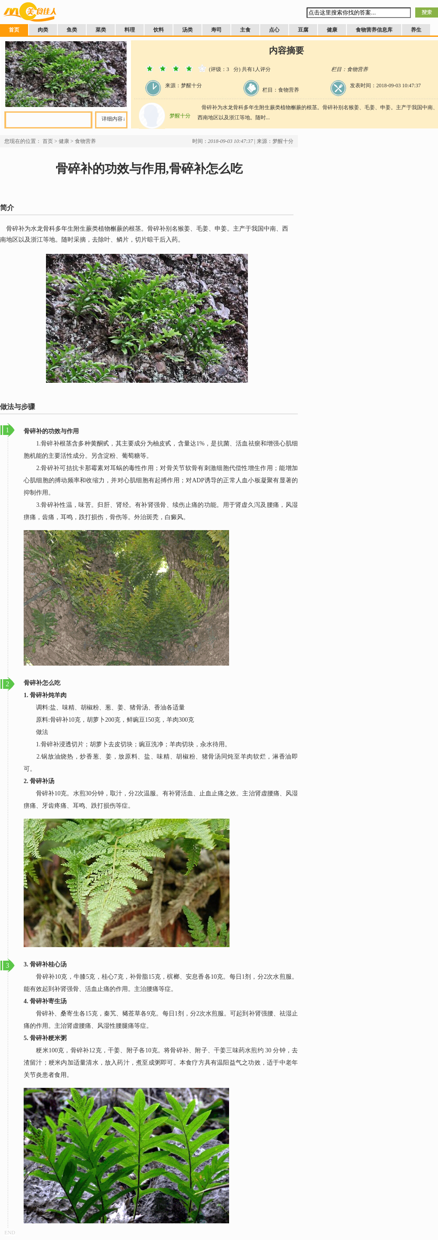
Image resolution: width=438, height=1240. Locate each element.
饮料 (158, 30)
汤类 (187, 30)
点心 (274, 30)
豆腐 (303, 30)
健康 (332, 30)
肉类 (43, 30)
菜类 (100, 30)
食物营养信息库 (374, 30)
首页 (14, 30)
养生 (416, 30)
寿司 (216, 30)
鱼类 (72, 30)
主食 (245, 30)
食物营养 (85, 141)
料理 (129, 30)
